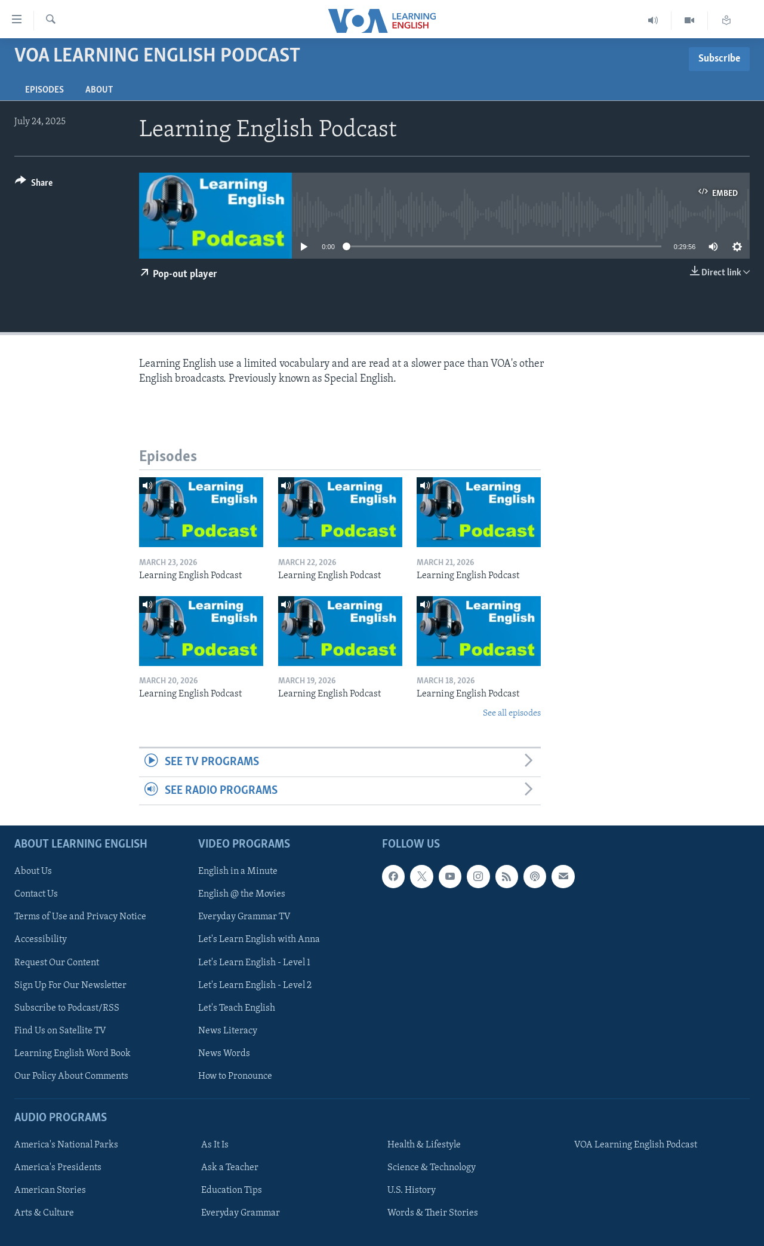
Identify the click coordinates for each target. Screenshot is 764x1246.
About (99, 90)
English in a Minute (238, 871)
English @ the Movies (241, 894)
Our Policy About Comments (71, 1076)
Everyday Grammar (240, 1213)
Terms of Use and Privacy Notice (80, 917)
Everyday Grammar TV (244, 917)
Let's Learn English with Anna (259, 939)
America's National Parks (66, 1145)
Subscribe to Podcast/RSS (66, 1008)
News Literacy (227, 1031)
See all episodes (512, 713)
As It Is (215, 1145)
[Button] (34, 185)
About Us (33, 871)
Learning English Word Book (72, 1053)
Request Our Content (56, 962)
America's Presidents (57, 1168)
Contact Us (36, 894)
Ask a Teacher (229, 1168)
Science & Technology (431, 1168)
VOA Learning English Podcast (635, 1145)
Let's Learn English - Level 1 (254, 962)
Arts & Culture (44, 1213)
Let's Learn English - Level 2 (255, 985)
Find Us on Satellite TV (60, 1031)
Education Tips (231, 1190)
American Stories (50, 1190)
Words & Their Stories (432, 1213)
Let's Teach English (236, 1008)
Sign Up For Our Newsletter (70, 985)
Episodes (44, 90)
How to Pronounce (235, 1076)
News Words (224, 1053)
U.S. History (411, 1190)
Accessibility (40, 939)
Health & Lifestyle (424, 1145)
